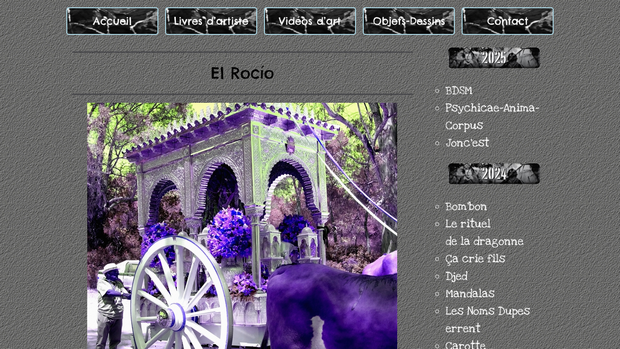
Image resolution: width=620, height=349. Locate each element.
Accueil (112, 21)
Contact (507, 21)
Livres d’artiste (211, 21)
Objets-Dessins (409, 21)
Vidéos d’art (310, 21)
